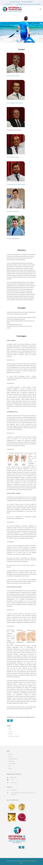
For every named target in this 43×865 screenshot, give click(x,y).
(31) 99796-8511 (13, 777)
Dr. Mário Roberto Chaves (13, 157)
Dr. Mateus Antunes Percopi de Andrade (16, 184)
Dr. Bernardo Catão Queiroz (13, 211)
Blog (9, 766)
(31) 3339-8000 (14, 789)
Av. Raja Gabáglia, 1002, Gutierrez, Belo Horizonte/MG (28, 4)
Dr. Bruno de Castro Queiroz (13, 75)
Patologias (10, 733)
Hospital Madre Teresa (12, 758)
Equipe (9, 728)
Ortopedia (10, 754)
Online (12, 779)
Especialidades (11, 761)
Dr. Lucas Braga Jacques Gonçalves (15, 102)
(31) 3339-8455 (8, 4)
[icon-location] (14, 4)
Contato (9, 768)
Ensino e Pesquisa (12, 763)
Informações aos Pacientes (13, 736)
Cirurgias (10, 731)
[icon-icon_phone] (3, 4)
